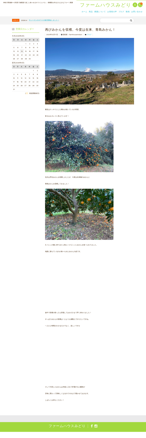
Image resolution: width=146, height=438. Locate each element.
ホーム (9, 17)
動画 (71, 17)
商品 (19, 17)
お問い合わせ (84, 17)
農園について (32, 17)
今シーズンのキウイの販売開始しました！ (44, 26)
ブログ (61, 17)
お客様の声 (48, 17)
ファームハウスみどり (29, 10)
